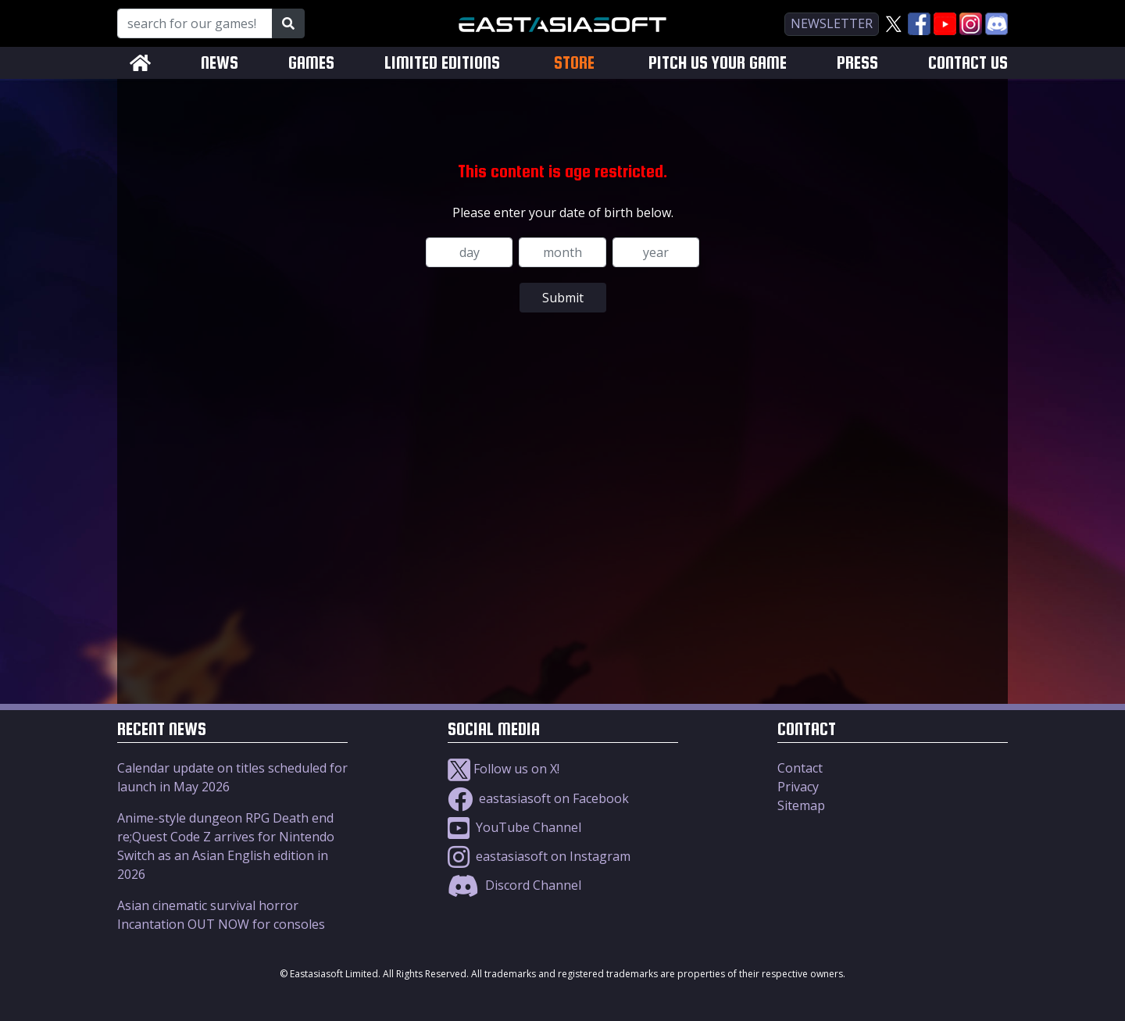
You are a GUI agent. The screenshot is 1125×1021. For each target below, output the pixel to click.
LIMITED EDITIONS (442, 63)
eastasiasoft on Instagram (539, 856)
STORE (574, 62)
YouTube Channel (514, 827)
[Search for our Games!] (195, 23)
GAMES (311, 63)
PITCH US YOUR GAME (717, 63)
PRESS (857, 63)
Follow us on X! (503, 768)
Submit (563, 297)
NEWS (219, 63)
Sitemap (801, 805)
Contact (800, 767)
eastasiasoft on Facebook (538, 798)
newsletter (832, 23)
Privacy (798, 786)
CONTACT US (968, 63)
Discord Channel (514, 885)
